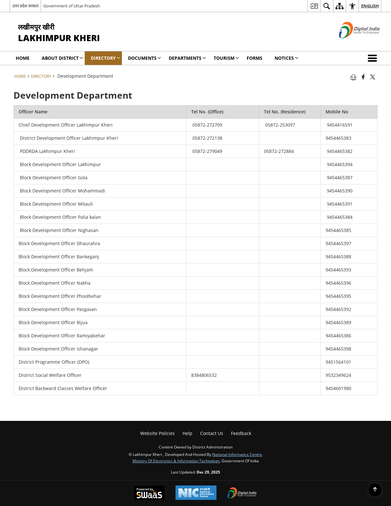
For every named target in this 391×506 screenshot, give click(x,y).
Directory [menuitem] (105, 58)
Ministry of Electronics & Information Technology (176, 460)
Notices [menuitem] (286, 58)
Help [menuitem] (187, 433)
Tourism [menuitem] (226, 58)
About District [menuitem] (62, 58)
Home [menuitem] (23, 58)
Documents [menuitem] (144, 58)
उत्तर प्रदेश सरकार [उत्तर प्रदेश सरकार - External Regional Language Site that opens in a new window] (25, 6)
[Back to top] (375, 490)
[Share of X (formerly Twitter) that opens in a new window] (373, 76)
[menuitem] (313, 6)
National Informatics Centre (237, 454)
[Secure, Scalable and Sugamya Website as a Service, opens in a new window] (149, 493)
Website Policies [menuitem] (157, 433)
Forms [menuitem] (254, 58)
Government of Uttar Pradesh (71, 6)
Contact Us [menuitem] (211, 433)
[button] (373, 58)
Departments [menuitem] (187, 58)
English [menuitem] (370, 6)
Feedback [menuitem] (241, 433)
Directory (41, 76)
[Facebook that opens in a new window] (363, 76)
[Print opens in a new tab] (353, 76)
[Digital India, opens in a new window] (242, 493)
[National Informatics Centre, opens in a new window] (196, 493)
